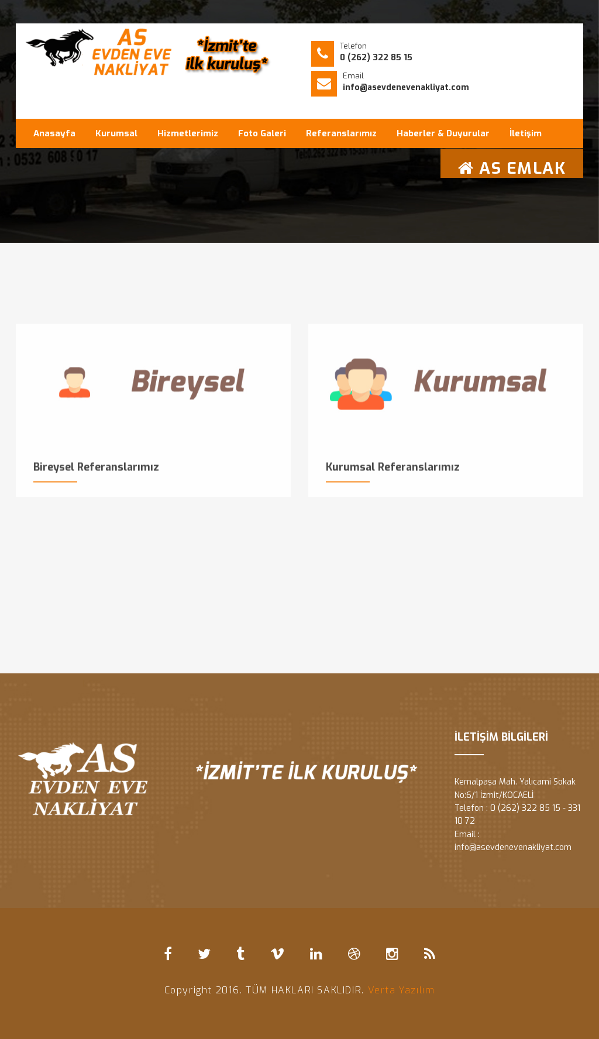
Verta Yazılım (401, 990)
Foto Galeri (262, 133)
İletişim (526, 133)
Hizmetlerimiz (187, 133)
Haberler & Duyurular (443, 133)
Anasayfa (54, 133)
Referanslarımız (341, 133)
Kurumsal (116, 133)
